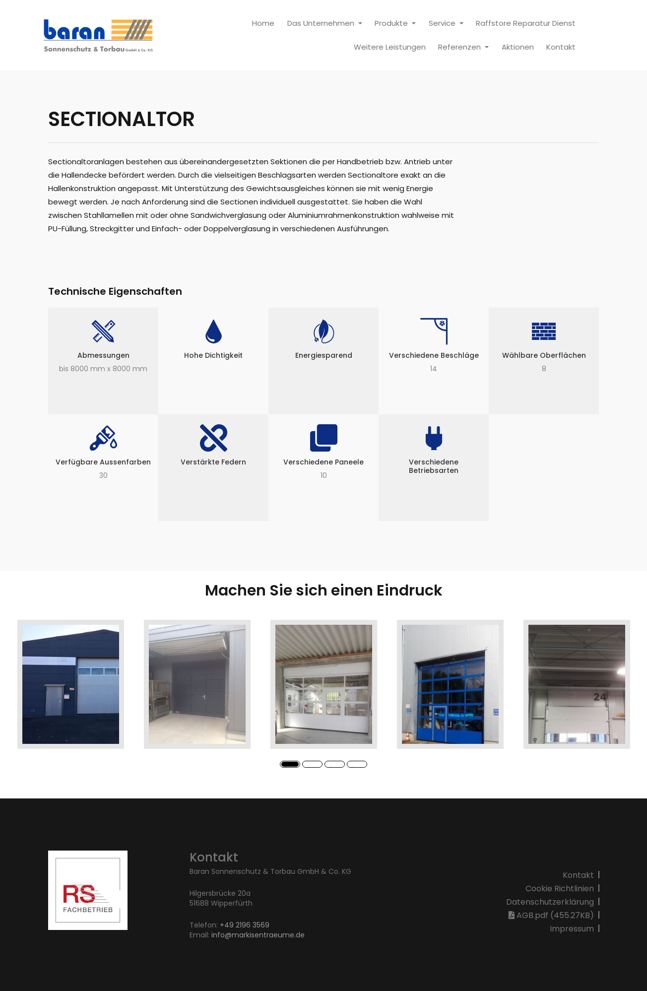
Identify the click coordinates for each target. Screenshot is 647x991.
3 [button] (332, 768)
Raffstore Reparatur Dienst (526, 23)
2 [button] (310, 768)
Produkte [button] (392, 23)
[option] (70, 684)
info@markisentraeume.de (258, 935)
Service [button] (443, 23)
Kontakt (561, 47)
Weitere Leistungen (390, 47)
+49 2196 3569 (243, 925)
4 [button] (355, 768)
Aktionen (518, 47)
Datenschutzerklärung (550, 902)
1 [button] (288, 768)
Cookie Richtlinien (559, 888)
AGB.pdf (551, 915)
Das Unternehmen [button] (321, 23)
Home (263, 23)
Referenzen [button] (460, 47)
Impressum (572, 928)
